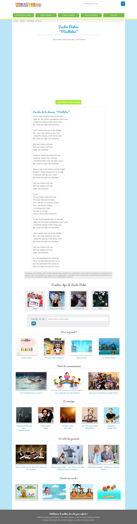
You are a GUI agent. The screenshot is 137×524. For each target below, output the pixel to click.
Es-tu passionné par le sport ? (31, 391)
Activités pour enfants (23, 15)
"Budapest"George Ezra (111, 425)
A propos (45, 520)
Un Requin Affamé (109, 356)
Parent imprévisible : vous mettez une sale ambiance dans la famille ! (67, 467)
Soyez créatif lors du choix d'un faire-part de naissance (31, 467)
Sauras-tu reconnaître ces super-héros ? (104, 391)
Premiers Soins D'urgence (54, 356)
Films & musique (91, 15)
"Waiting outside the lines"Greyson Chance (24, 427)
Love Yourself (78, 307)
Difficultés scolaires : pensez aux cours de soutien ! (104, 467)
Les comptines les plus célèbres (67, 391)
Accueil (16, 21)
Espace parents (45, 15)
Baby (100, 307)
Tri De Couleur (27, 356)
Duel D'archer (81, 356)
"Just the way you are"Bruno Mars (90, 425)
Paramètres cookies (88, 520)
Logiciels (113, 15)
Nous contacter (62, 520)
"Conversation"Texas (46, 425)
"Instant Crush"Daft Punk (68, 425)
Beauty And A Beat (57, 307)
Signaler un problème (74, 520)
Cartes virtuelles (68, 15)
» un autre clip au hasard (68, 102)
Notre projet (53, 520)
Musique (22, 21)
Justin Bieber (30, 21)
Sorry (35, 307)
